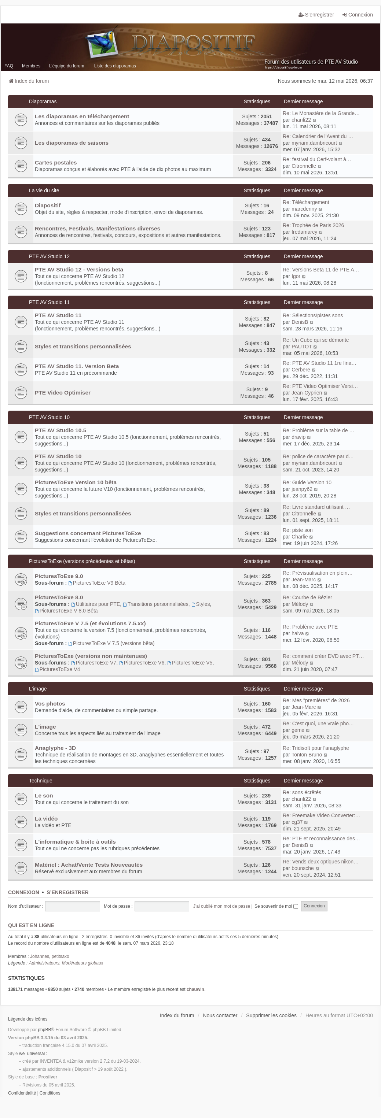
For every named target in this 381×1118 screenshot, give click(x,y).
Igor (296, 276)
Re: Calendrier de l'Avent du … (318, 136)
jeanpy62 (302, 489)
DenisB (300, 322)
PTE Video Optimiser (63, 392)
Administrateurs (44, 963)
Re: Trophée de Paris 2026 (313, 225)
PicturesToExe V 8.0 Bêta (66, 611)
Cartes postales (56, 162)
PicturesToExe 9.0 (59, 576)
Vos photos (50, 703)
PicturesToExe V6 (141, 663)
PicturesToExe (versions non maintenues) (91, 656)
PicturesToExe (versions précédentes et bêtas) (82, 561)
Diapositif (48, 205)
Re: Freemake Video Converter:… (321, 815)
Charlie (300, 537)
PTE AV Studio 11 (49, 302)
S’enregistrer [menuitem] (316, 15)
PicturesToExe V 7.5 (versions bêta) (111, 643)
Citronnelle (304, 166)
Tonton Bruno (307, 755)
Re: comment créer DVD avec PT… (323, 656)
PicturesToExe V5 (189, 663)
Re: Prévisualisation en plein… (318, 573)
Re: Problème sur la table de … (318, 430)
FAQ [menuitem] (8, 66)
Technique (40, 781)
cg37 (297, 822)
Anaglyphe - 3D (55, 748)
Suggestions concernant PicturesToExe (88, 533)
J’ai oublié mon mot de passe (221, 906)
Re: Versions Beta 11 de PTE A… (321, 270)
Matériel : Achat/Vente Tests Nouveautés (89, 865)
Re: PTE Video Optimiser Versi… (320, 386)
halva (298, 633)
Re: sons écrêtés (302, 792)
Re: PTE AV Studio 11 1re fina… (319, 363)
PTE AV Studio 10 (49, 417)
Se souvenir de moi (276, 906)
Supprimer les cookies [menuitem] (271, 1015)
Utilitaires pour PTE (95, 604)
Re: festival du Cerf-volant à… (317, 159)
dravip (298, 437)
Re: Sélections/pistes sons (313, 315)
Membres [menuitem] (31, 66)
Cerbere (301, 370)
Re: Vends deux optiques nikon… (321, 862)
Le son (44, 795)
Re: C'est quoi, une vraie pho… (318, 723)
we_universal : (33, 1053)
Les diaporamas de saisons (72, 143)
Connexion (23, 892)
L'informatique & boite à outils (75, 841)
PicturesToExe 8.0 (59, 597)
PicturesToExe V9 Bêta (96, 583)
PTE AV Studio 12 (49, 256)
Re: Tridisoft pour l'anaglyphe (316, 748)
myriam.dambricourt (314, 143)
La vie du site (44, 190)
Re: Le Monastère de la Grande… (321, 113)
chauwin (195, 989)
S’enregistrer (67, 892)
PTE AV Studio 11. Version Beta (77, 366)
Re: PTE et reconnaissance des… (321, 838)
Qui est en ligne (31, 925)
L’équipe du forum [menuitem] (66, 66)
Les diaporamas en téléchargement (82, 116)
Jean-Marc (304, 579)
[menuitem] (22, 1093)
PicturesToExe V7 (93, 663)
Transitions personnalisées (155, 604)
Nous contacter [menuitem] (220, 1015)
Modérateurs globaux (82, 963)
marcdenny (304, 209)
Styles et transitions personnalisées (83, 346)
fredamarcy (304, 232)
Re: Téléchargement (306, 202)
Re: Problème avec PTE (310, 627)
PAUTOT (302, 346)
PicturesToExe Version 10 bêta (76, 482)
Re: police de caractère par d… (318, 456)
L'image (38, 689)
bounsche (303, 868)
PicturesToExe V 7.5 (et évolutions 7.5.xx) (90, 623)
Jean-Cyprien (307, 393)
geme (298, 730)
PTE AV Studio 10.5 (60, 430)
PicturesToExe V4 (57, 669)
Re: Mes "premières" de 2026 (316, 700)
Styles (200, 604)
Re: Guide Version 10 (307, 482)
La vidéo (46, 818)
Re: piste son (298, 530)
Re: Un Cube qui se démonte (316, 340)
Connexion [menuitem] (357, 15)
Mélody (300, 604)
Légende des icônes (27, 1019)
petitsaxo (60, 956)
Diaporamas (42, 101)
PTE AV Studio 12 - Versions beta (79, 269)
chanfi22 (301, 120)
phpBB (44, 1029)
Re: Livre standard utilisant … (316, 507)
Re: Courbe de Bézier (307, 597)
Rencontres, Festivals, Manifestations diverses (97, 228)
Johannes (39, 956)
